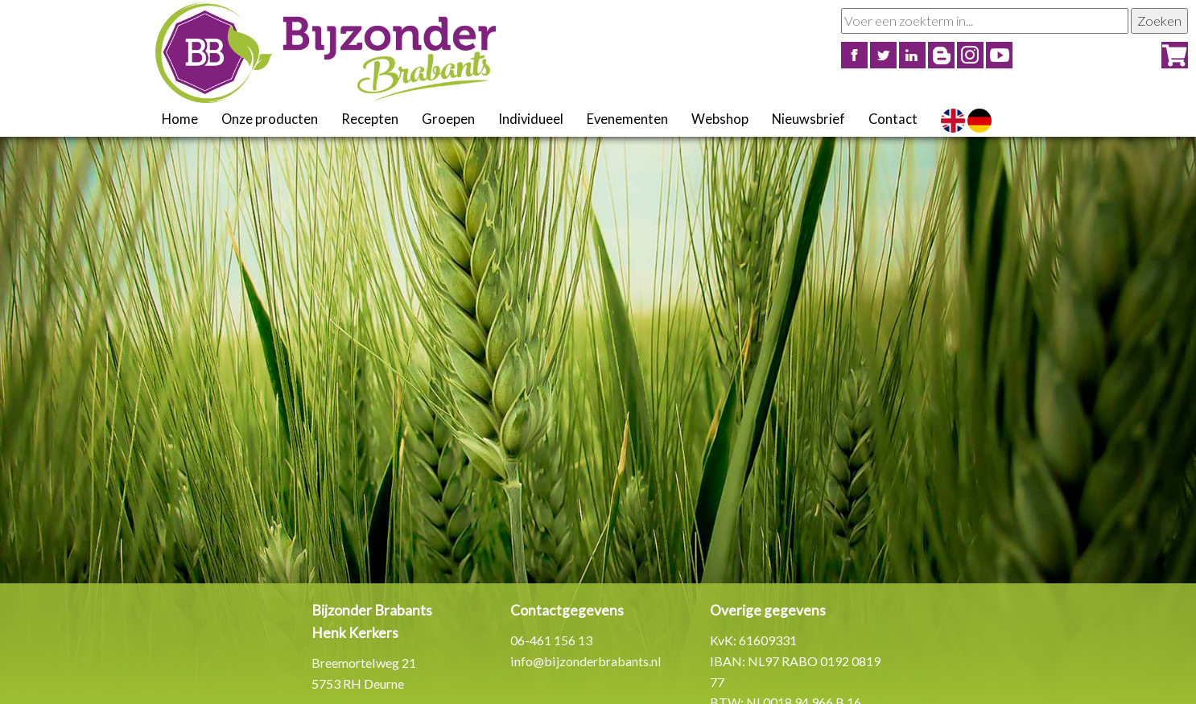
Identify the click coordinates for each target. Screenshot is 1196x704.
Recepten (369, 119)
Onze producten (269, 119)
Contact (893, 119)
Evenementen (627, 119)
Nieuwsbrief (808, 119)
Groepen (448, 119)
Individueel (530, 119)
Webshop (720, 119)
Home (180, 119)
